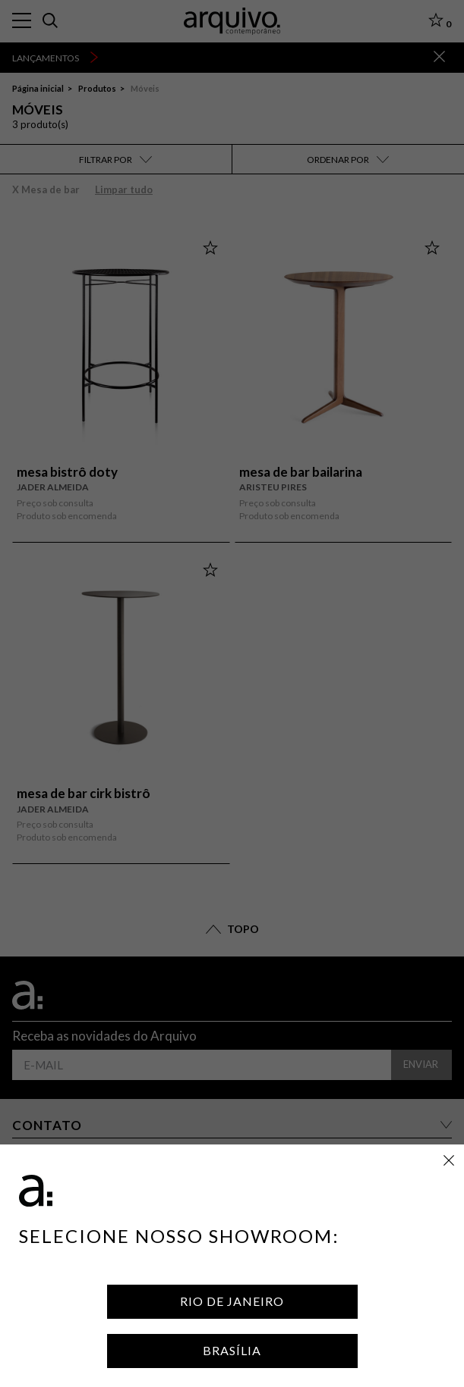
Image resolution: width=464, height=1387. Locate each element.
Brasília (232, 1350)
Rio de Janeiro (232, 1301)
